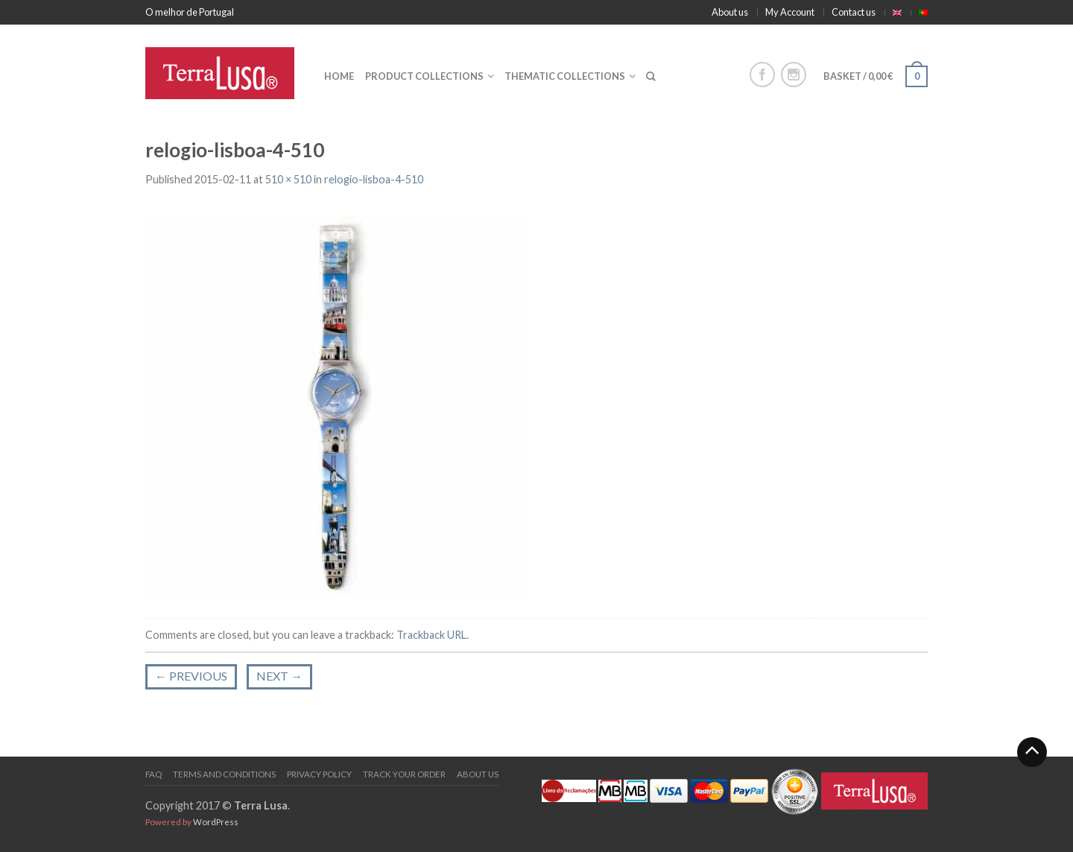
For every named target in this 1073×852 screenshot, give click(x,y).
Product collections (424, 76)
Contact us (854, 12)
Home (339, 76)
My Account (789, 12)
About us (730, 12)
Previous (191, 676)
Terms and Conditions (224, 774)
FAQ (153, 774)
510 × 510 (288, 179)
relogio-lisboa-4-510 (373, 179)
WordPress (215, 822)
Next (279, 676)
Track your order (404, 774)
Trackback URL (431, 634)
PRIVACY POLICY (319, 774)
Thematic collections (564, 76)
